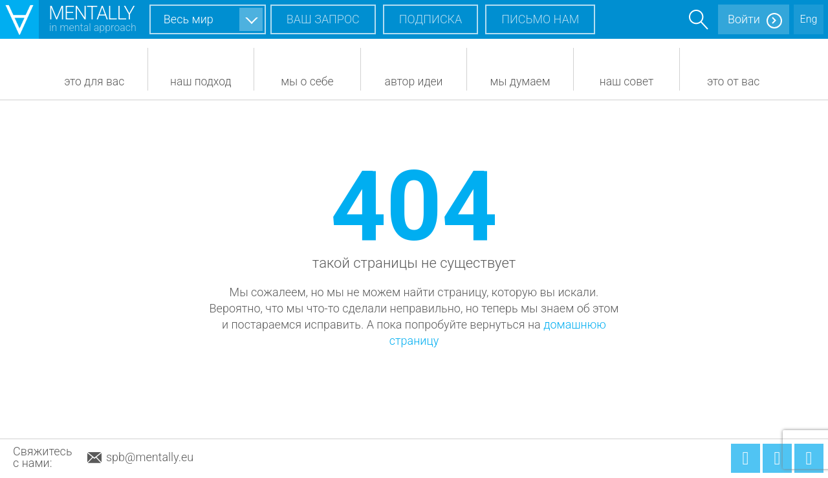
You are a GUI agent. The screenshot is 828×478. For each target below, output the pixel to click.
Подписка (431, 19)
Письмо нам (540, 19)
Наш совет (627, 81)
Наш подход (200, 81)
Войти (744, 19)
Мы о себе (307, 81)
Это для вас (94, 81)
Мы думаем (520, 81)
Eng (809, 19)
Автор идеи (413, 81)
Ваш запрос (323, 19)
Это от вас (733, 81)
